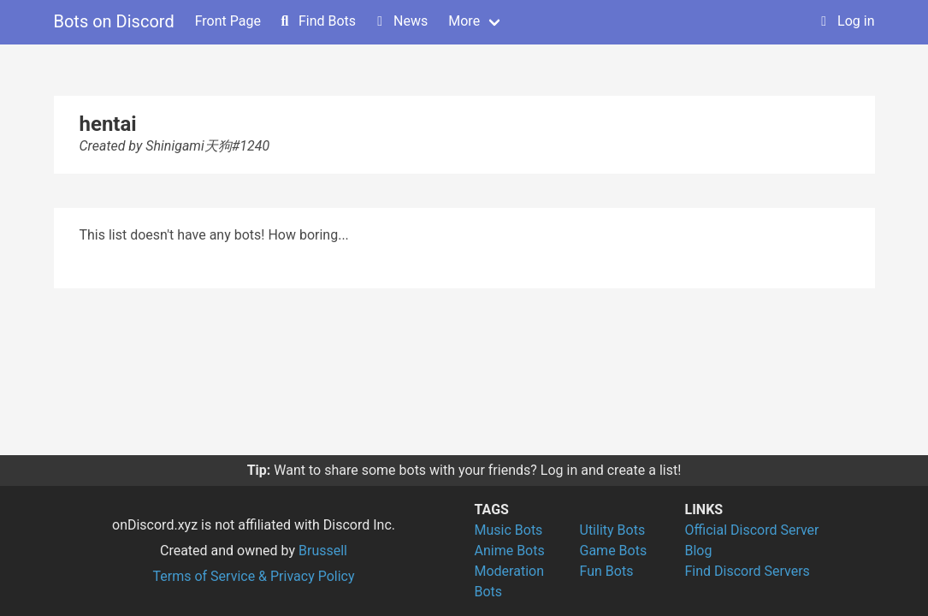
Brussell (322, 550)
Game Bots (613, 550)
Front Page (228, 21)
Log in (845, 21)
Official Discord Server (752, 530)
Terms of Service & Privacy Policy (253, 576)
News (400, 21)
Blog (698, 550)
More (464, 21)
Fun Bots (607, 571)
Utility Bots (613, 530)
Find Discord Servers (747, 571)
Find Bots (317, 21)
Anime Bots (510, 550)
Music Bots (509, 530)
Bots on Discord (114, 21)
